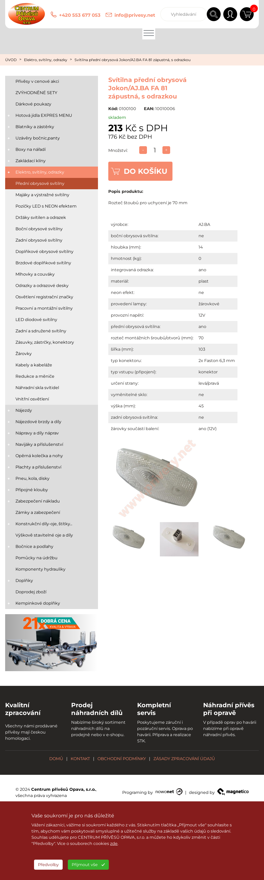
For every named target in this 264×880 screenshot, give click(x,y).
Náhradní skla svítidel (37, 387)
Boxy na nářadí (30, 149)
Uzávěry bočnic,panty (37, 138)
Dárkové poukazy (33, 104)
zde (114, 843)
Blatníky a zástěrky (34, 126)
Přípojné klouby (31, 489)
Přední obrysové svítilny (39, 183)
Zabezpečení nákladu (37, 501)
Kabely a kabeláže (33, 365)
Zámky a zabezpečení (37, 512)
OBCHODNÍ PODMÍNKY (121, 758)
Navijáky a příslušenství (39, 444)
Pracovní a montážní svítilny (44, 308)
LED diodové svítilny (36, 319)
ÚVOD (11, 59)
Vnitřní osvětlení (32, 399)
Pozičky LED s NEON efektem (46, 206)
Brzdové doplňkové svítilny (43, 262)
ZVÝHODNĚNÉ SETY (36, 92)
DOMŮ (56, 758)
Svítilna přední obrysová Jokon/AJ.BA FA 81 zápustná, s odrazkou (133, 59)
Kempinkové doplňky (37, 603)
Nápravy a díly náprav (37, 433)
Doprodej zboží (30, 591)
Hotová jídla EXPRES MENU (43, 115)
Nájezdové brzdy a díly (38, 421)
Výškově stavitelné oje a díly (44, 535)
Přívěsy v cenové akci (37, 81)
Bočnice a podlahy (34, 546)
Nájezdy (23, 410)
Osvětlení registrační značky (44, 296)
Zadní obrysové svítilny (38, 240)
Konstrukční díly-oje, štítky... (43, 523)
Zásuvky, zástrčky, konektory (44, 342)
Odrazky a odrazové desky (42, 285)
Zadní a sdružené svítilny (40, 330)
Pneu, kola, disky (32, 478)
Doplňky (24, 580)
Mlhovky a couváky (35, 274)
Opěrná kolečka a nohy (39, 455)
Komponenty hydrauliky (40, 569)
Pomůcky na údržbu (36, 557)
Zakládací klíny (30, 160)
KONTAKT (80, 758)
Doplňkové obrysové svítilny (44, 251)
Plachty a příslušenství (38, 467)
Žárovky (23, 353)
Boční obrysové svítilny (39, 228)
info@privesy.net (134, 15)
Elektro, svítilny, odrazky (45, 59)
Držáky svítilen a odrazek (40, 217)
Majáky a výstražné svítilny (42, 194)
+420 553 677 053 (80, 15)
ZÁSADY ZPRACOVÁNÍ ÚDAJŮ (184, 758)
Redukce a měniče (34, 376)
